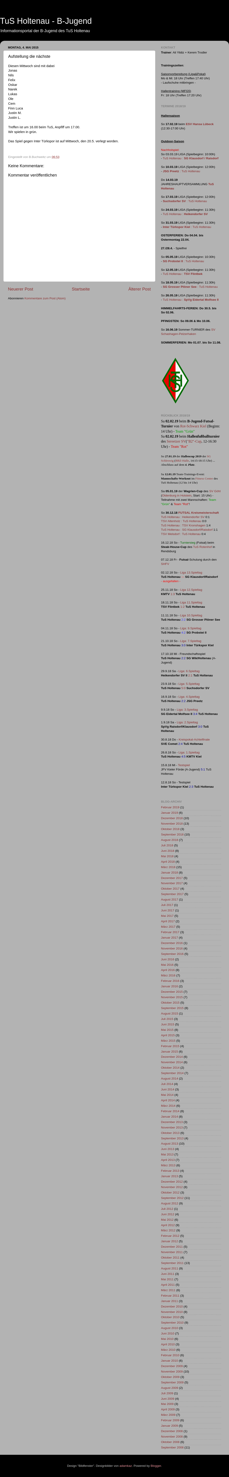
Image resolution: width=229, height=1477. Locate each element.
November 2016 (172, 948)
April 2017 (168, 921)
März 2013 (168, 1165)
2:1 (190, 675)
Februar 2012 (170, 1235)
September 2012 (172, 1198)
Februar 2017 (170, 932)
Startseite (81, 289)
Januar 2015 (169, 1051)
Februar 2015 (170, 1046)
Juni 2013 (167, 1149)
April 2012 (168, 1225)
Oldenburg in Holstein (177, 495)
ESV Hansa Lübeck (200, 124)
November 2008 (172, 1436)
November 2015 (172, 997)
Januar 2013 (169, 1176)
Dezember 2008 (172, 1431)
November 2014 (172, 1062)
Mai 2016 (167, 964)
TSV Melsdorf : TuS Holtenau (181, 534)
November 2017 (172, 883)
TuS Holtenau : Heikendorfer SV (183, 517)
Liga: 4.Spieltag (189, 696)
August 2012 (169, 1203)
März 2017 (168, 926)
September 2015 (172, 1008)
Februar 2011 (170, 1295)
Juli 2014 (167, 1084)
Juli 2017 (167, 905)
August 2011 (169, 1268)
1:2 (182, 606)
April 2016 (168, 970)
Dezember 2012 (172, 1181)
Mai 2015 (167, 1029)
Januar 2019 (169, 812)
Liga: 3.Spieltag (187, 709)
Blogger (156, 1465)
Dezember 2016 (172, 943)
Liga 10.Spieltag (191, 615)
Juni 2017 (167, 910)
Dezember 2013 (172, 1122)
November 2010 (172, 1312)
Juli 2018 (167, 845)
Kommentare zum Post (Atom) (45, 298)
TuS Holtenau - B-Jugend (46, 21)
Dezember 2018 (172, 818)
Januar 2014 (169, 1116)
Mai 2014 (167, 1095)
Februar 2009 (170, 1420)
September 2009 (172, 1382)
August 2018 (169, 840)
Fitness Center (204, 478)
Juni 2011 (167, 1274)
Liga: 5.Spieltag (189, 683)
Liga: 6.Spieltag (189, 671)
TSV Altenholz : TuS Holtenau (181, 521)
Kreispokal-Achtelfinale (194, 739)
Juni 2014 (167, 1089)
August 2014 (169, 1078)
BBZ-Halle (182, 460)
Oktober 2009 (170, 1377)
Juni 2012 (167, 1214)
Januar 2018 (169, 872)
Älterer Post (139, 289)
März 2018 (168, 867)
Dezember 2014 (172, 1056)
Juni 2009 (167, 1398)
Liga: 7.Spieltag (190, 641)
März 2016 (168, 975)
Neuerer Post (20, 289)
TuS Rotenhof (202, 547)
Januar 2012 (169, 1241)
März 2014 (168, 1105)
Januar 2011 (169, 1301)
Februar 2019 (170, 807)
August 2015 (169, 1013)
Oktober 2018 (170, 829)
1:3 (173, 594)
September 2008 (172, 1447)
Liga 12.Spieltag (191, 589)
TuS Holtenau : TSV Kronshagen (183, 525)
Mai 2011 (167, 1279)
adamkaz (125, 1465)
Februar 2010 (170, 1355)
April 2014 (168, 1100)
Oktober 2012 (170, 1192)
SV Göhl (215, 491)
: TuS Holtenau (181, 171)
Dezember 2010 (172, 1306)
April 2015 (168, 1035)
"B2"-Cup (194, 441)
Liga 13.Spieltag (191, 572)
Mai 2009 (167, 1404)
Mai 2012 (167, 1219)
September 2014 (172, 1073)
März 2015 (168, 1040)
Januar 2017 (169, 937)
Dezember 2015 (172, 991)
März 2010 (168, 1349)
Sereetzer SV (176, 441)
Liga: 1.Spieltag (189, 752)
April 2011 (168, 1284)
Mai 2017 (167, 916)
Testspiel (184, 765)
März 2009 (168, 1414)
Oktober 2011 (170, 1257)
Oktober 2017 (170, 888)
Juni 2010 (167, 1333)
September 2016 (172, 954)
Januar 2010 (169, 1360)
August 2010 (169, 1328)
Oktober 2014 (170, 1067)
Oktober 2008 (170, 1442)
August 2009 (169, 1388)
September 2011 (172, 1263)
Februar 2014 (170, 1111)
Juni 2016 (167, 959)
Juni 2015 (167, 1024)
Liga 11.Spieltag (191, 602)
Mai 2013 (167, 1154)
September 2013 (172, 1138)
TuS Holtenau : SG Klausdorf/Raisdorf (187, 529)
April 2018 (168, 861)
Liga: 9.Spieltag (190, 628)
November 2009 (172, 1371)
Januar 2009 (169, 1425)
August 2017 (169, 899)
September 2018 (172, 834)
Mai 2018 (167, 856)
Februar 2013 (170, 1170)
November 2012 (172, 1187)
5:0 (183, 688)
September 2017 (172, 894)
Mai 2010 (167, 1339)
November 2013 (172, 1127)
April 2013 (168, 1160)
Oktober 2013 (170, 1133)
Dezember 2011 (172, 1246)
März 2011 (168, 1290)
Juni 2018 (167, 850)
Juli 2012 (167, 1209)
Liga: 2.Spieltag (187, 722)
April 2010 (168, 1344)
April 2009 (168, 1409)
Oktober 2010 (170, 1317)
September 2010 (172, 1322)
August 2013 (169, 1143)
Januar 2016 (169, 986)
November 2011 (172, 1252)
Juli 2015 (167, 1019)
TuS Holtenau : (191, 158)
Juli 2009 (167, 1393)
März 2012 (168, 1230)
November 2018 (172, 823)
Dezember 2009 (172, 1366)
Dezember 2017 (172, 878)
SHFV (165, 564)
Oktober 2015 (170, 1002)
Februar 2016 (170, 981)
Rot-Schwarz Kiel (193, 426)
